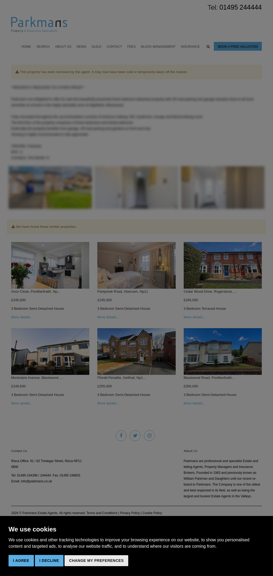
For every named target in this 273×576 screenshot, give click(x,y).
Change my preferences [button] (96, 560)
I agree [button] (21, 560)
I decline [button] (49, 560)
